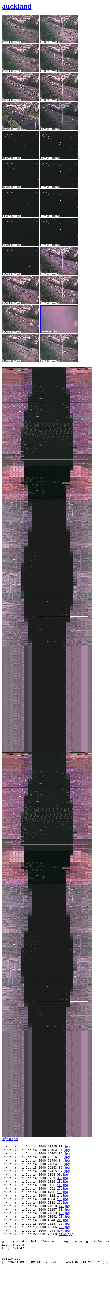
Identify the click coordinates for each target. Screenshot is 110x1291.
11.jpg (62, 1193)
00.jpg (64, 1147)
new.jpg (63, 1248)
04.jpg (64, 1164)
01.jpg (64, 1151)
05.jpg (64, 1168)
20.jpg (64, 1231)
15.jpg (62, 1210)
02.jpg (64, 1155)
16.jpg (62, 1214)
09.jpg (62, 1185)
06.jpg (64, 1172)
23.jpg (64, 1244)
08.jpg (62, 1181)
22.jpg (64, 1239)
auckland (16, 6)
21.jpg (62, 1235)
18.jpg (64, 1223)
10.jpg (62, 1189)
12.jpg (62, 1197)
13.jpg (62, 1202)
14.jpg (62, 1206)
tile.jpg (66, 1252)
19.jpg (64, 1227)
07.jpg (64, 1176)
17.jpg (64, 1218)
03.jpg (64, 1160)
